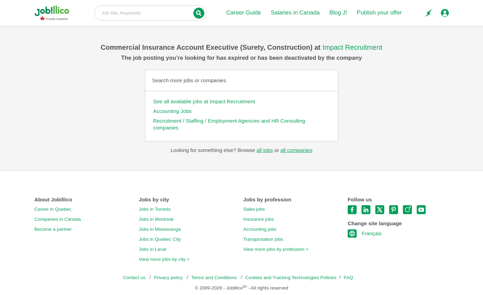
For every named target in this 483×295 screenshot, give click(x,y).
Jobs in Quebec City (160, 239)
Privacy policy (169, 277)
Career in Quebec (53, 209)
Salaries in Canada (295, 12)
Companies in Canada (58, 219)
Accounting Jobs (172, 111)
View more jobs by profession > (276, 249)
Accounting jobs (260, 229)
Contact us (135, 277)
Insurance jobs (258, 219)
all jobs (265, 150)
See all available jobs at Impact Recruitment (204, 101)
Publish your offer (379, 12)
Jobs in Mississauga (160, 229)
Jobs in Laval (152, 249)
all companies (296, 150)
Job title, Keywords (150, 12)
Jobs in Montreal (156, 219)
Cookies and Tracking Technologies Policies (290, 277)
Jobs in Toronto (155, 209)
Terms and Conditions (214, 277)
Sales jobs (254, 209)
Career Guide (243, 12)
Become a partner (53, 229)
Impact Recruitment (352, 47)
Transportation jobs (263, 239)
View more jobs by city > (164, 259)
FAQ (348, 277)
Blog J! (338, 12)
